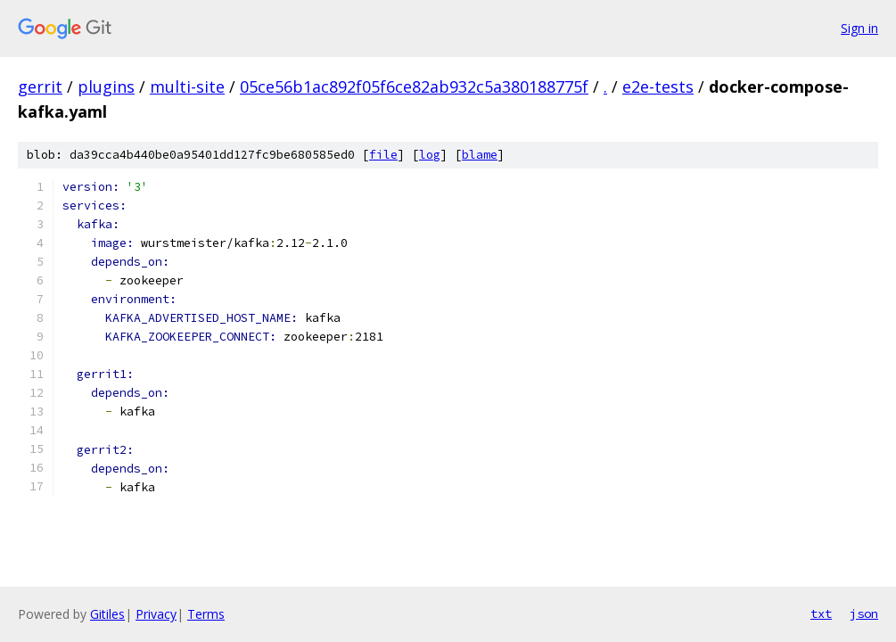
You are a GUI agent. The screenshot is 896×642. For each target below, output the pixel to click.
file (383, 154)
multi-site (187, 86)
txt (821, 613)
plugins (106, 86)
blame (479, 154)
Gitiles (107, 613)
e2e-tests (658, 86)
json (864, 613)
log (429, 154)
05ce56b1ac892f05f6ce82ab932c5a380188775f (414, 86)
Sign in (859, 28)
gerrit (40, 86)
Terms (206, 613)
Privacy (156, 613)
